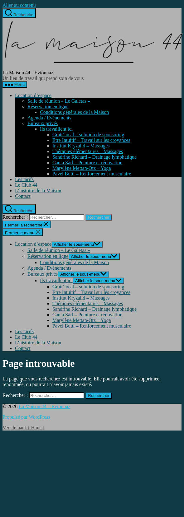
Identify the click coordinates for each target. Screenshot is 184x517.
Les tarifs (24, 179)
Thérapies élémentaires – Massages (87, 151)
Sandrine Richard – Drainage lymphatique (94, 157)
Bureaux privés (42, 123)
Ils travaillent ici (56, 129)
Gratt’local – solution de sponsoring (88, 134)
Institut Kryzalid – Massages (81, 145)
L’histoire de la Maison (38, 190)
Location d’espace (33, 95)
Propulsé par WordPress (26, 417)
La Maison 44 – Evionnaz (44, 406)
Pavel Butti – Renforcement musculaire (91, 173)
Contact (23, 196)
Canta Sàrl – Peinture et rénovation (87, 162)
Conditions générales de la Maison (74, 112)
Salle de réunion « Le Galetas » (58, 101)
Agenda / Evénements (49, 117)
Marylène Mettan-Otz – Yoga (81, 168)
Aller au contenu (19, 5)
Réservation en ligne (48, 106)
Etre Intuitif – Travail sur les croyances (91, 140)
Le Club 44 (26, 185)
